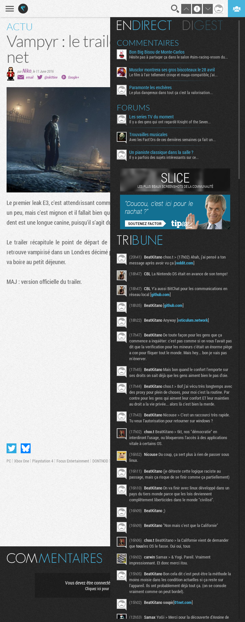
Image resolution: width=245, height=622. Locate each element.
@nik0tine (51, 77)
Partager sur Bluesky (26, 448)
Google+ (73, 77)
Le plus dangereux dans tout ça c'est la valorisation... (171, 92)
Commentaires (148, 43)
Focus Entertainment (73, 460)
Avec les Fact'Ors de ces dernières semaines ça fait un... (172, 139)
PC (9, 460)
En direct (144, 25)
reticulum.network (193, 320)
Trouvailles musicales (148, 134)
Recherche (175, 9)
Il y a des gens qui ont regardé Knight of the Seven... (170, 121)
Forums (133, 107)
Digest (203, 25)
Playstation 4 (42, 460)
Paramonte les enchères (150, 87)
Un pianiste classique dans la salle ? (161, 152)
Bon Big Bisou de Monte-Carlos (156, 52)
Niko (27, 70)
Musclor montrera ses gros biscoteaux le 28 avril (172, 69)
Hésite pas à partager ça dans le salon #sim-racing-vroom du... (178, 57)
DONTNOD (100, 460)
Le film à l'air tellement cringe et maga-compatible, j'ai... (173, 74)
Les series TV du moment (151, 116)
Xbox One (21, 460)
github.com (160, 294)
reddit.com (184, 263)
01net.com (183, 602)
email (29, 77)
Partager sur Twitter (11, 448)
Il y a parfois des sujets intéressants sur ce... (164, 157)
